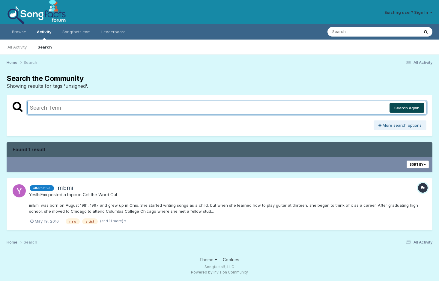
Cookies (231, 259)
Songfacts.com (76, 31)
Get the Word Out (100, 194)
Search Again (407, 107)
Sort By (418, 164)
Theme (208, 259)
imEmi (64, 187)
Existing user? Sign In (408, 12)
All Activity (17, 47)
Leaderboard (113, 31)
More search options (400, 125)
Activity (44, 34)
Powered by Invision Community (219, 272)
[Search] (357, 32)
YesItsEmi (38, 194)
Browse (19, 31)
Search (44, 47)
